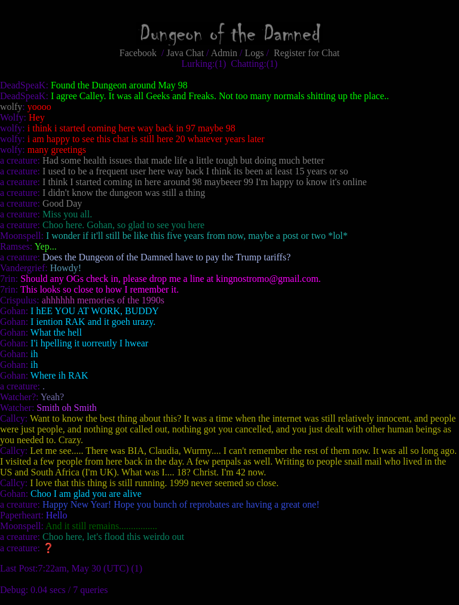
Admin (224, 53)
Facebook (138, 53)
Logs (254, 53)
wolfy (11, 107)
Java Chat (185, 53)
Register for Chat (306, 53)
